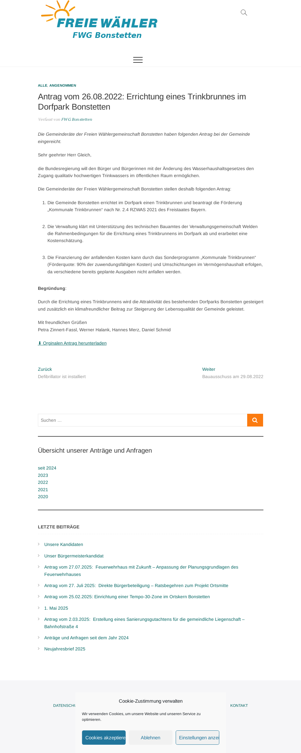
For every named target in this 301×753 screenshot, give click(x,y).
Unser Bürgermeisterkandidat (74, 555)
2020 (43, 496)
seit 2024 (47, 467)
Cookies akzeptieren (105, 737)
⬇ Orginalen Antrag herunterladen (72, 343)
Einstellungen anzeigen (199, 737)
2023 (43, 475)
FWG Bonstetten (76, 119)
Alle (42, 85)
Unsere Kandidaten (63, 544)
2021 (43, 489)
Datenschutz (67, 705)
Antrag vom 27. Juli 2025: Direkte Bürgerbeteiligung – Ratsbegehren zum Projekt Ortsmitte (136, 585)
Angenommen (62, 85)
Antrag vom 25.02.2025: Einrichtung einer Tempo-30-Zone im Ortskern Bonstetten (127, 596)
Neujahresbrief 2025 (64, 648)
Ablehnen (150, 737)
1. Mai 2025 (56, 608)
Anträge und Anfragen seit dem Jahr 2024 (86, 637)
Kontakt (239, 705)
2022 (43, 482)
